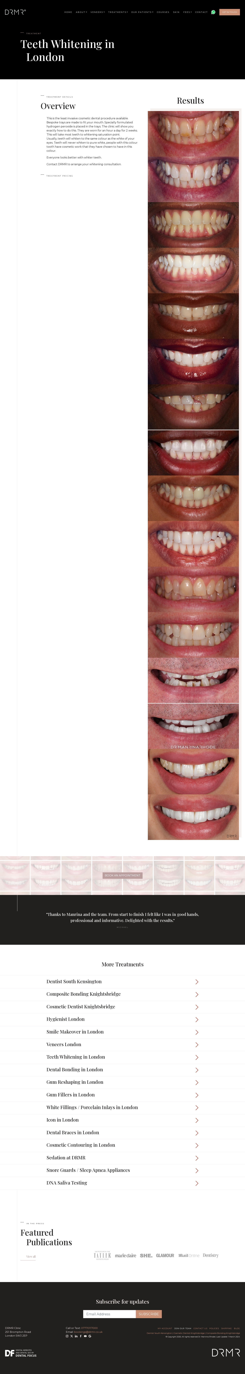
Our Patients (141, 12)
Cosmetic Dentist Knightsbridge (189, 1333)
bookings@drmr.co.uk (88, 1332)
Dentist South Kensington (159, 1333)
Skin (176, 12)
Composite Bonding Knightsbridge (223, 1333)
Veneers (97, 12)
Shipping (226, 1328)
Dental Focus (26, 1355)
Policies (214, 1328)
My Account (165, 1328)
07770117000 (89, 1328)
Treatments (117, 12)
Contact (201, 12)
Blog (237, 1328)
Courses (163, 12)
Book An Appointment (122, 875)
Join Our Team (182, 1328)
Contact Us (200, 1328)
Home (68, 12)
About (80, 12)
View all (31, 1256)
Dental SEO (25, 1352)
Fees (186, 12)
